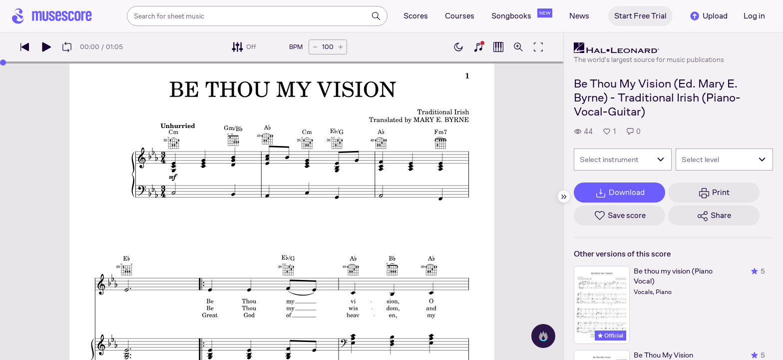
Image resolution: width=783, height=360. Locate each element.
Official (610, 335)
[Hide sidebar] (564, 196)
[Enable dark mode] (458, 47)
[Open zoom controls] (518, 47)
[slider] (3, 63)
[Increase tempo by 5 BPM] (341, 47)
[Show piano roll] (498, 47)
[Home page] (52, 16)
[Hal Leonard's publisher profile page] (649, 48)
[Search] (376, 16)
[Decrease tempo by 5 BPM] (315, 47)
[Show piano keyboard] (478, 47)
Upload (708, 16)
